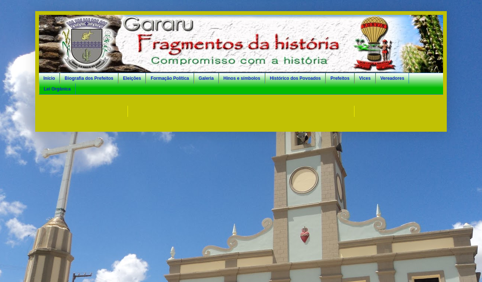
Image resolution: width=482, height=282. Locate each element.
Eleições (132, 78)
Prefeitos (339, 78)
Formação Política (170, 78)
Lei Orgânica (57, 89)
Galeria (206, 78)
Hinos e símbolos (242, 78)
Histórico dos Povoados (295, 78)
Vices (365, 78)
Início (49, 78)
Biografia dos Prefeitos (89, 78)
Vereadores (392, 78)
